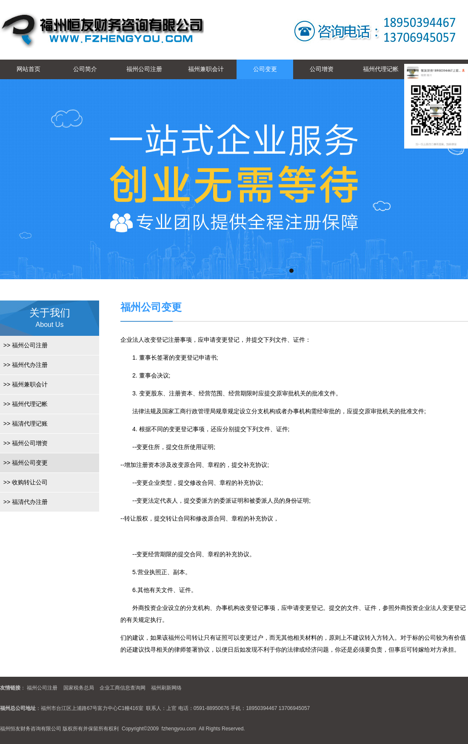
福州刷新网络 (166, 688)
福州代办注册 (24, 364)
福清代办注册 (24, 501)
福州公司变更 (24, 462)
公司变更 (265, 69)
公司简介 (85, 69)
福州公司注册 (144, 69)
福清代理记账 (24, 423)
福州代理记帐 (381, 69)
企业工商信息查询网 (123, 688)
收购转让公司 (24, 482)
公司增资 (322, 69)
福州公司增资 (24, 443)
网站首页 (28, 69)
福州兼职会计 (206, 69)
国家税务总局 (78, 688)
